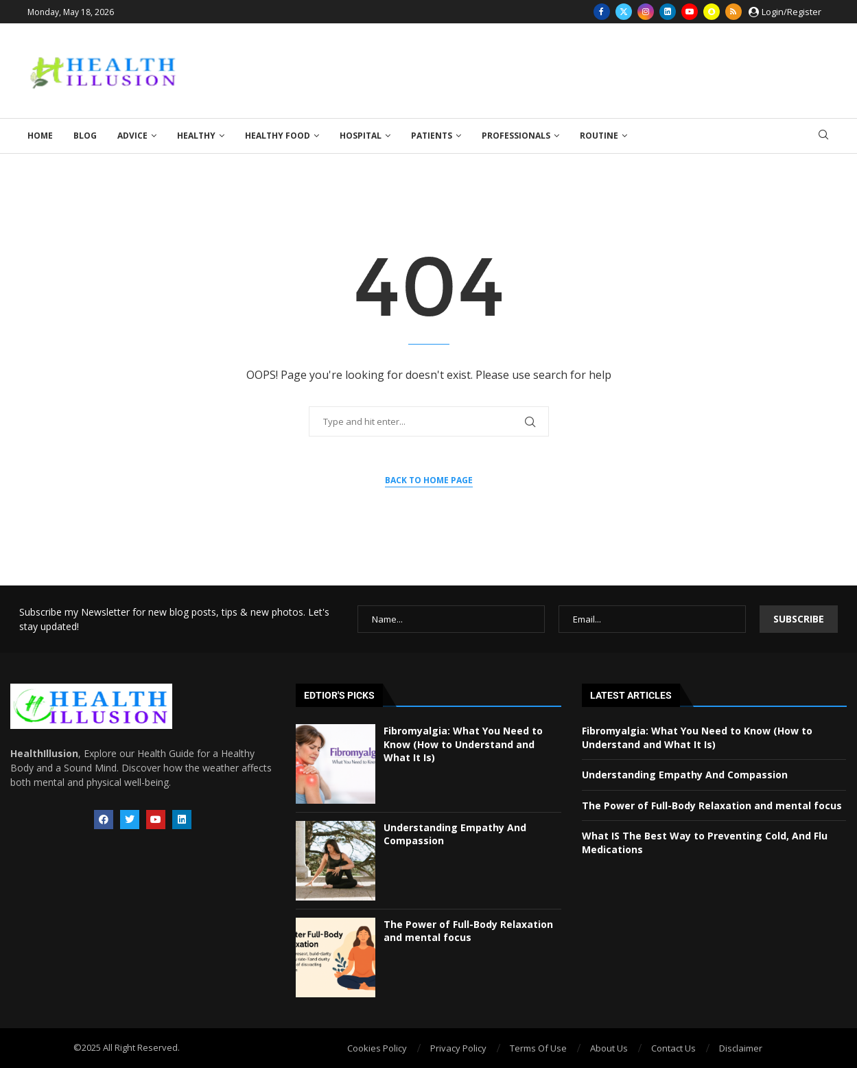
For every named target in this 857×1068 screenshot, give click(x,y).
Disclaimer (740, 1048)
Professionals (516, 135)
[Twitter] (623, 11)
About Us (609, 1048)
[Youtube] (689, 11)
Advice (132, 135)
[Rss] (733, 11)
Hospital (360, 135)
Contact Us (673, 1048)
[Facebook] (602, 11)
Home (40, 135)
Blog (85, 135)
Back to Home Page (429, 480)
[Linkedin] (667, 11)
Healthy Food (277, 135)
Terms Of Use (538, 1048)
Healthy (196, 135)
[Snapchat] (711, 11)
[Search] (823, 136)
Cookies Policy (377, 1048)
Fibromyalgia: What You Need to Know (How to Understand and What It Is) (463, 744)
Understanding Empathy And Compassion (685, 774)
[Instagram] (645, 11)
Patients (431, 135)
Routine (599, 135)
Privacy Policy (458, 1048)
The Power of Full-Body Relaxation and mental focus (468, 931)
